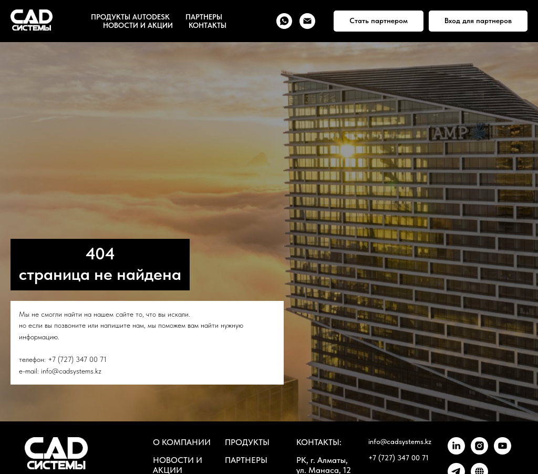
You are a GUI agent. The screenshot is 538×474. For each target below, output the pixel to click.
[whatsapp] (284, 21)
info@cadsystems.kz (71, 371)
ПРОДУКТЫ (247, 442)
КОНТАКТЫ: (319, 442)
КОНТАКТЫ (207, 25)
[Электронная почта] (307, 21)
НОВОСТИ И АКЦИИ (138, 25)
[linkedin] (456, 451)
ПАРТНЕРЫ (203, 17)
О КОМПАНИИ (182, 442)
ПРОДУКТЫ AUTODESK (130, 17)
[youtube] (502, 451)
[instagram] (479, 451)
